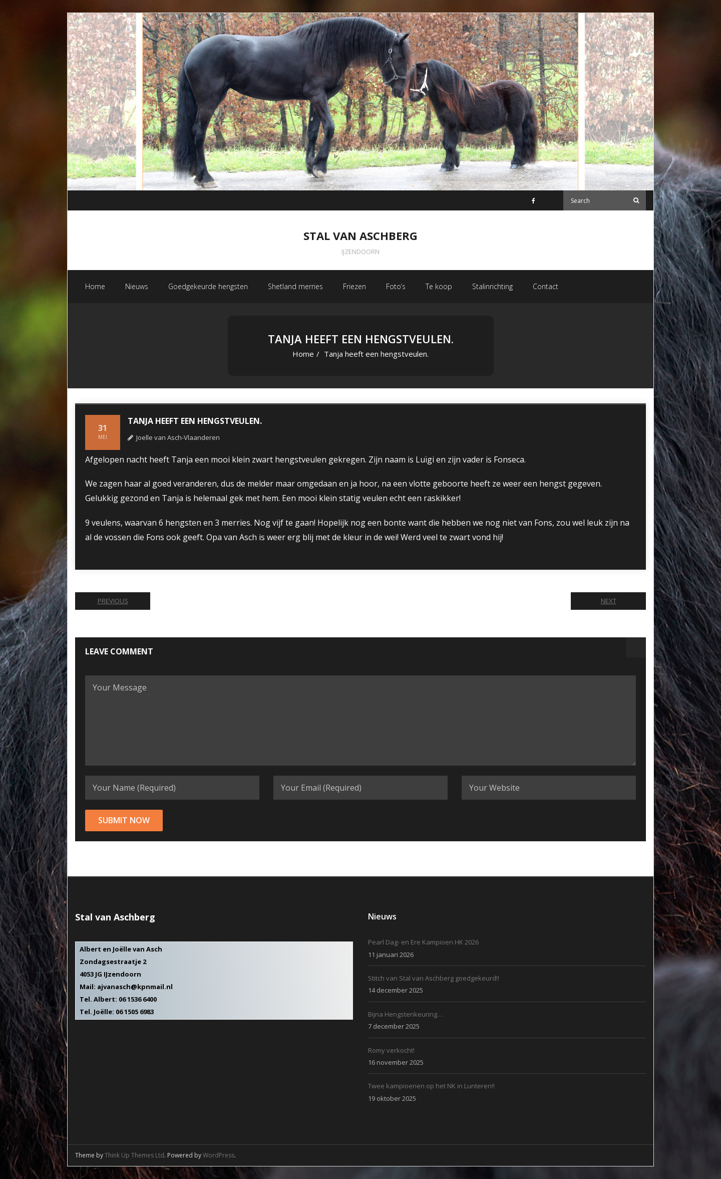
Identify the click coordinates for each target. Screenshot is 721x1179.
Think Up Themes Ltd (134, 1155)
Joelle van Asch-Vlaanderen (178, 437)
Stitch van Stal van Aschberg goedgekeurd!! (433, 978)
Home (303, 354)
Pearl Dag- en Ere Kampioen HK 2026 (423, 942)
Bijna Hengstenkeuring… (405, 1014)
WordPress (218, 1155)
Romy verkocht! (391, 1050)
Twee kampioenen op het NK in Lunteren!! (431, 1085)
